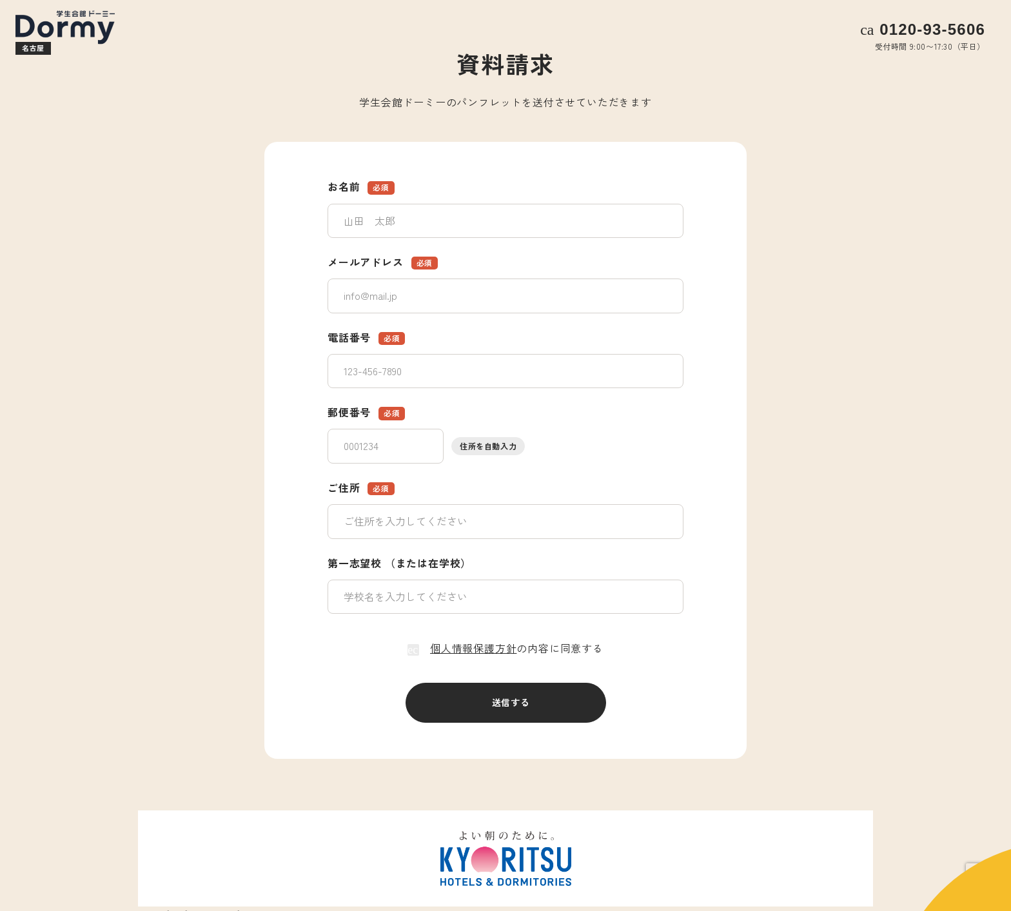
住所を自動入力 (488, 445)
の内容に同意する (505, 648)
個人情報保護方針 (473, 648)
